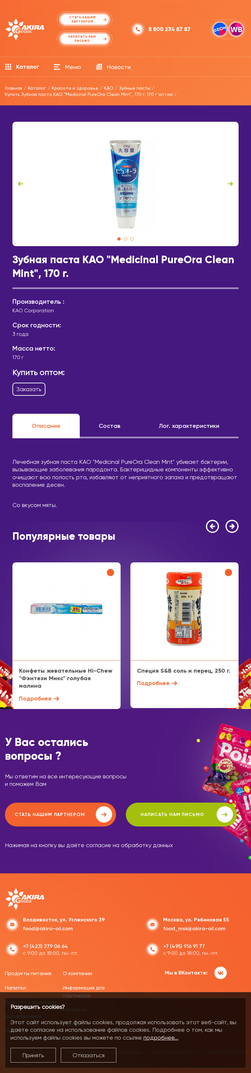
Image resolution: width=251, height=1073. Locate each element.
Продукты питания (28, 973)
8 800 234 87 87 (169, 29)
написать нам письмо (187, 814)
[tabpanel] (125, 184)
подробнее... (160, 1037)
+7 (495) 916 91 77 (184, 946)
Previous (20, 184)
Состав (109, 425)
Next (230, 184)
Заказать (29, 389)
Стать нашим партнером (63, 814)
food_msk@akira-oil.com (194, 928)
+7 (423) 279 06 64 (45, 946)
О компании (77, 973)
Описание (46, 425)
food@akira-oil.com (48, 928)
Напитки (15, 988)
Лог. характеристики (189, 425)
